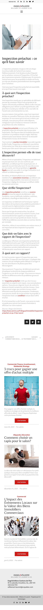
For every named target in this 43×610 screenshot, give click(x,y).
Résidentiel (18, 366)
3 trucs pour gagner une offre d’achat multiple (20, 370)
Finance (20, 364)
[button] (21, 12)
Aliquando (17, 435)
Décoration (26, 435)
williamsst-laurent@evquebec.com (20, 587)
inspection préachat (10, 128)
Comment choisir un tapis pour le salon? (18, 439)
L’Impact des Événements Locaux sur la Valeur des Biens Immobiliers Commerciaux (20, 506)
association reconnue (21, 178)
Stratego (26, 366)
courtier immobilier (20, 142)
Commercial (12, 364)
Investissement (29, 364)
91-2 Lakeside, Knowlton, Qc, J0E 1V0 (21, 583)
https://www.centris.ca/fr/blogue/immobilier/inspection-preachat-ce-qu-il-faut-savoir (22, 312)
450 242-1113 (12, 2)
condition (21, 295)
